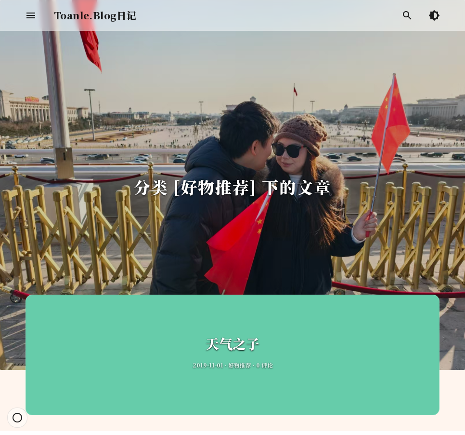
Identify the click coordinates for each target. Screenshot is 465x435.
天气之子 (232, 343)
